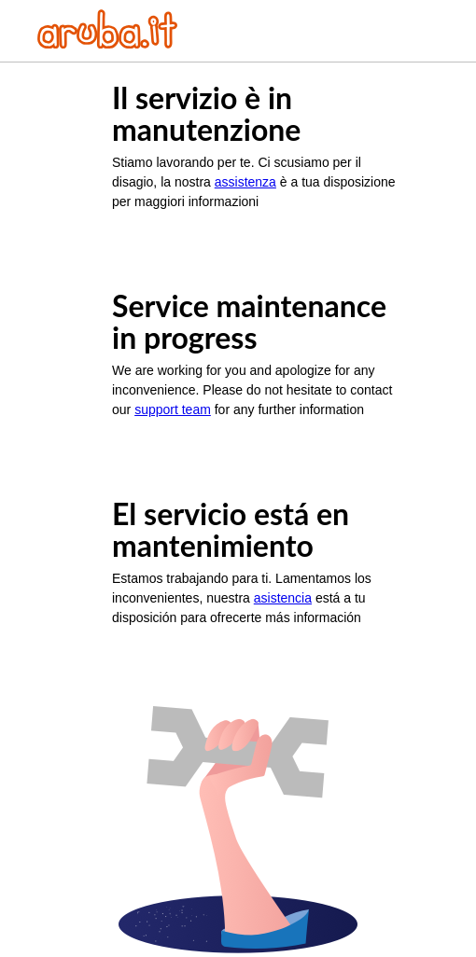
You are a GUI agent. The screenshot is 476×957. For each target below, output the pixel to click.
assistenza (245, 181)
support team (172, 409)
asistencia (283, 597)
